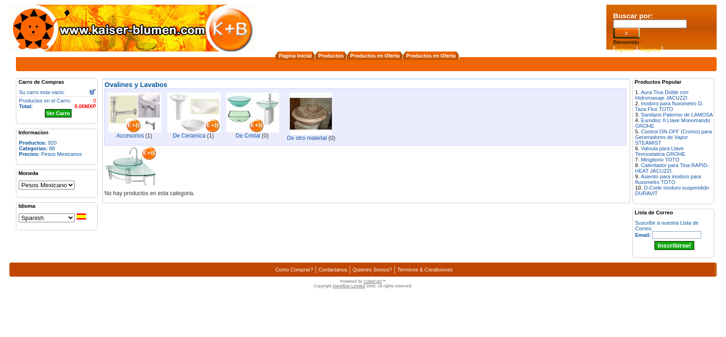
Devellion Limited (349, 286)
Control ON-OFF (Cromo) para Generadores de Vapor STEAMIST (673, 137)
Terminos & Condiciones (425, 269)
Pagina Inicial (295, 56)
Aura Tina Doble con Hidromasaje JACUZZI (662, 95)
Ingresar (624, 49)
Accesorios (130, 135)
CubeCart (373, 281)
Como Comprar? (294, 269)
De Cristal (248, 135)
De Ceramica (189, 135)
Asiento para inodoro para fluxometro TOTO (668, 179)
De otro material (307, 138)
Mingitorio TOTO (660, 159)
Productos (331, 56)
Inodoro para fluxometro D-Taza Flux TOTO (669, 106)
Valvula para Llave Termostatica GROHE (660, 151)
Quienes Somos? (372, 269)
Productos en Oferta (375, 56)
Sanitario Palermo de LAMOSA (677, 114)
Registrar (650, 49)
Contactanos (332, 269)
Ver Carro (58, 113)
